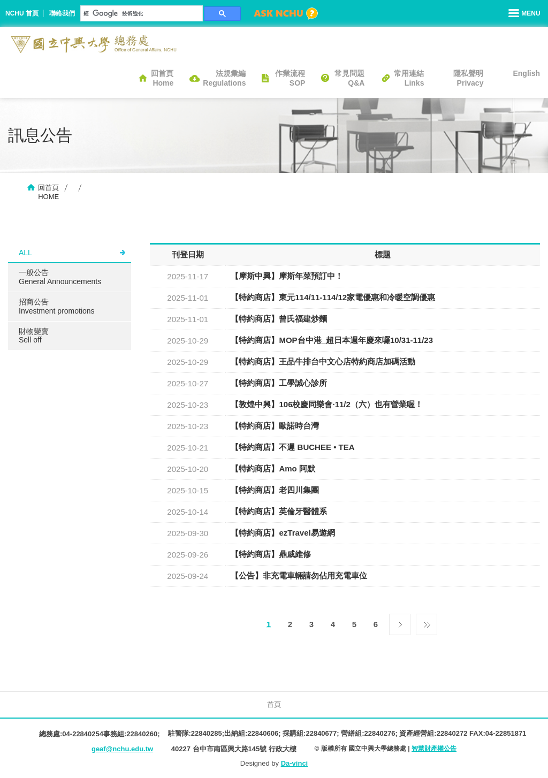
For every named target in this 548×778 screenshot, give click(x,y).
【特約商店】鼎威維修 (271, 554)
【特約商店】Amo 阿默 (273, 468)
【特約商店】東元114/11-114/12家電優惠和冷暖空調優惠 (333, 297)
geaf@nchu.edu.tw (122, 749)
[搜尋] (140, 13)
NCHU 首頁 (22, 13)
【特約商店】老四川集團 (275, 489)
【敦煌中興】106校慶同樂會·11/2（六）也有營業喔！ (326, 404)
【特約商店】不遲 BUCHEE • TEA (292, 447)
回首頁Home (162, 78)
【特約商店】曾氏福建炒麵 (279, 318)
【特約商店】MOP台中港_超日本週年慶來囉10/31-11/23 (332, 340)
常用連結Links (409, 78)
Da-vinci (294, 763)
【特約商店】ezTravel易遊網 (282, 532)
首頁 (274, 704)
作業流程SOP (290, 78)
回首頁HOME (48, 192)
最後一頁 (426, 622)
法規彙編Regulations (224, 78)
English (526, 73)
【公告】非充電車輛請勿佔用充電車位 (299, 575)
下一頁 (399, 622)
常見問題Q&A (349, 78)
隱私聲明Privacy (468, 78)
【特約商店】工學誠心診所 (279, 382)
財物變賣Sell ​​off (34, 336)
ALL (25, 252)
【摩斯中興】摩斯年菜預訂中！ (287, 275)
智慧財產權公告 (434, 748)
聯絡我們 (62, 13)
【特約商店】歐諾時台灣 (275, 425)
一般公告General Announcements (60, 277)
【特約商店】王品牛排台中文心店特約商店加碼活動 (323, 361)
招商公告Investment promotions (57, 306)
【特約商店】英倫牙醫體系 (279, 511)
